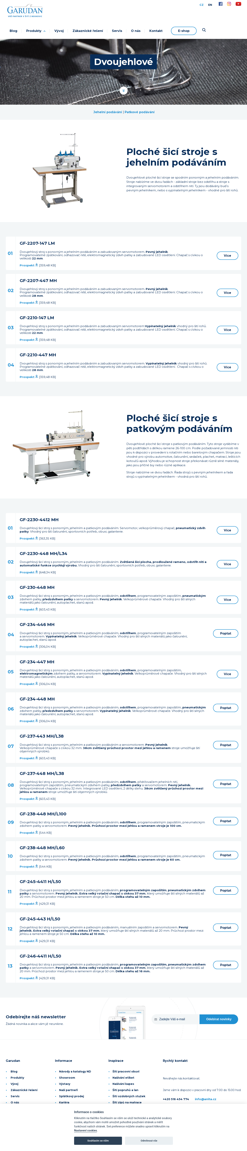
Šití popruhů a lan (125, 1090)
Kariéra (64, 1102)
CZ (202, 5)
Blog (13, 31)
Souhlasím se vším (98, 1140)
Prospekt (29, 265)
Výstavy (64, 1084)
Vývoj (59, 31)
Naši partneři (68, 1090)
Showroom (67, 1077)
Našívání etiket (123, 1077)
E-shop (183, 31)
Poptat (225, 633)
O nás (135, 31)
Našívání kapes (123, 1084)
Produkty (36, 31)
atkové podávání (141, 112)
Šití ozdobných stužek (129, 1096)
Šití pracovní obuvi (126, 1071)
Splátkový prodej (71, 1096)
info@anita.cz (205, 1099)
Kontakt (155, 31)
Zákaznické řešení (88, 31)
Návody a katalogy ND (75, 1071)
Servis (117, 31)
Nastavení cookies (85, 1130)
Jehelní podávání (107, 112)
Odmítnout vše (149, 1140)
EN (210, 5)
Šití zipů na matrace (127, 1102)
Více (227, 255)
